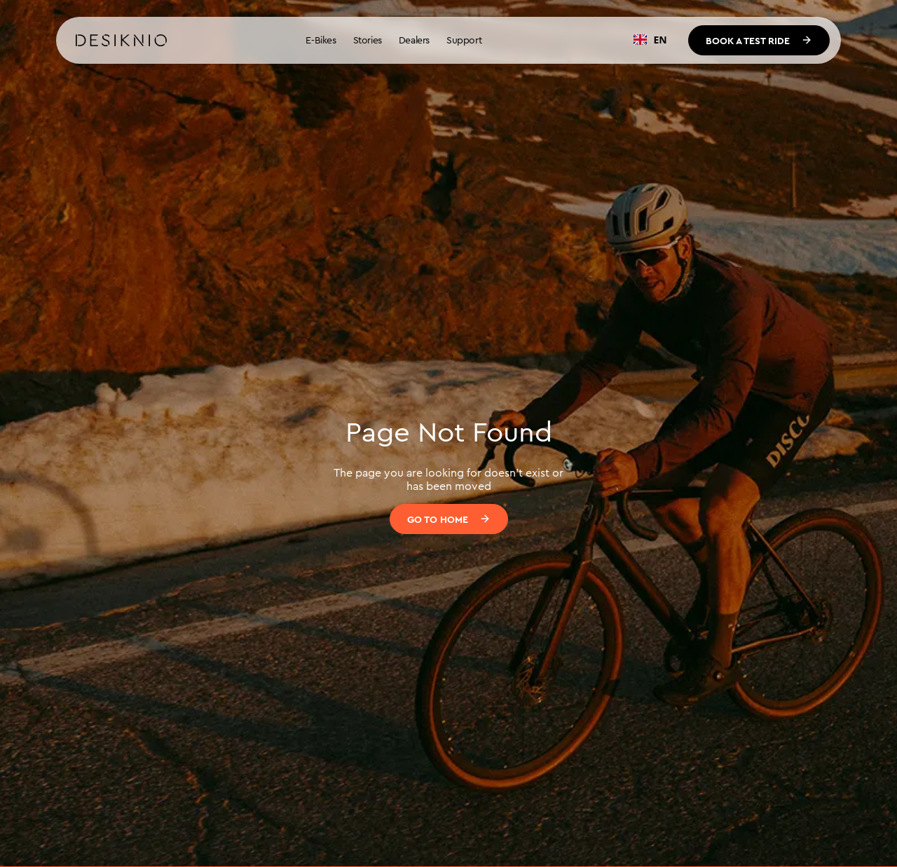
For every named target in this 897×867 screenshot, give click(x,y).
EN (650, 39)
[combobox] (650, 40)
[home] (121, 41)
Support (463, 40)
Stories (367, 40)
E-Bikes (321, 40)
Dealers (414, 40)
